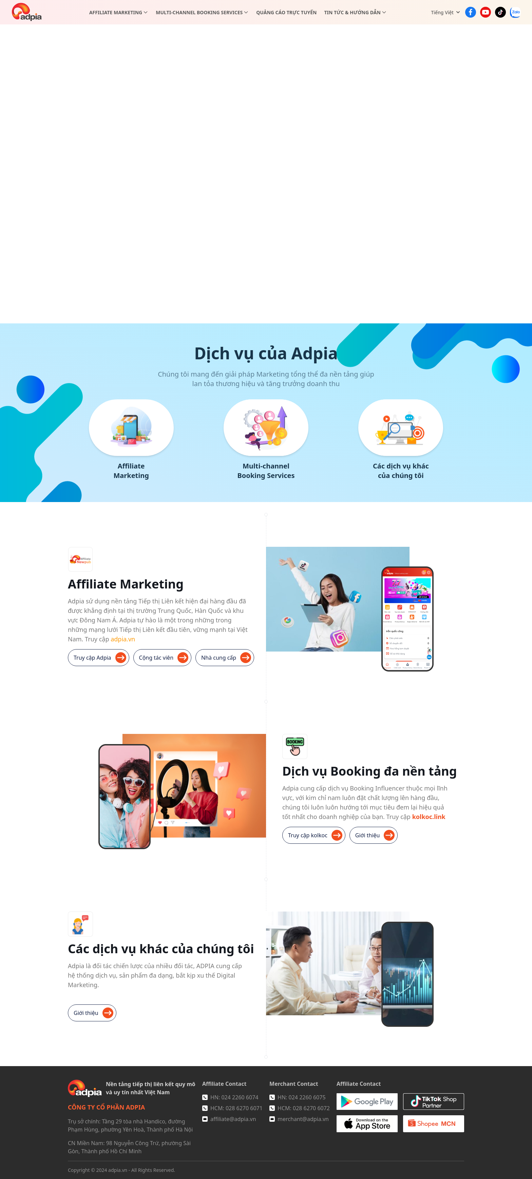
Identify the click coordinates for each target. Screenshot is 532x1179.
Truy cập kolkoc (315, 835)
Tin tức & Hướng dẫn (352, 12)
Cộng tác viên (163, 657)
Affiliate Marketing (115, 12)
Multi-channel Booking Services (199, 12)
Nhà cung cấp (226, 657)
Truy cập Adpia (100, 657)
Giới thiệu (375, 835)
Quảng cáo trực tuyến (286, 12)
